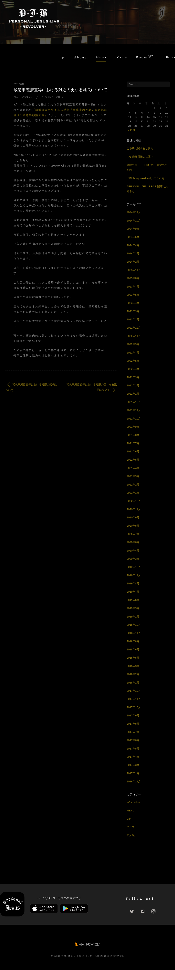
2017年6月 (133, 740)
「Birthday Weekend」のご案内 (145, 178)
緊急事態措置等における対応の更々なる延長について (91, 388)
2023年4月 (133, 302)
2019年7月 (133, 591)
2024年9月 (133, 228)
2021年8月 (133, 434)
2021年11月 (134, 410)
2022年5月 (133, 360)
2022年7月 (133, 352)
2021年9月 (133, 426)
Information (50, 96)
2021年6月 (133, 451)
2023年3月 (133, 311)
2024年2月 (133, 261)
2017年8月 (133, 723)
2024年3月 (133, 253)
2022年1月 (133, 393)
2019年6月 (133, 600)
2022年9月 (133, 344)
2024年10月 (134, 220)
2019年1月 (133, 616)
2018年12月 (134, 624)
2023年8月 (133, 278)
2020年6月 (133, 542)
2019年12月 (134, 566)
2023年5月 (133, 294)
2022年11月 (134, 336)
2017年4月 (133, 756)
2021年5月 (133, 459)
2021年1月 (133, 492)
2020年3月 (133, 558)
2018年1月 (133, 682)
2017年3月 (133, 764)
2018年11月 (134, 632)
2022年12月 (134, 327)
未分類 (131, 835)
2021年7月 (133, 443)
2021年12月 (134, 402)
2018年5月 (133, 657)
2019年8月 (133, 583)
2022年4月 (133, 368)
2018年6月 (133, 649)
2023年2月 (133, 319)
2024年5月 (133, 236)
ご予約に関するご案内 (140, 148)
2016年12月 (134, 781)
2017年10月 (134, 707)
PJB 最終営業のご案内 (140, 156)
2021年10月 (134, 418)
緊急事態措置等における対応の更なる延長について (60, 89)
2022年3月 (133, 377)
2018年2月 (133, 674)
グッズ (131, 827)
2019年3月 (133, 608)
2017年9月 (133, 715)
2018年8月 (133, 641)
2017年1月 (133, 773)
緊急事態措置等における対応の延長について (31, 387)
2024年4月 (133, 245)
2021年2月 (133, 484)
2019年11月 (134, 575)
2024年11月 (134, 212)
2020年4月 (133, 550)
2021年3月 (133, 476)
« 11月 (131, 130)
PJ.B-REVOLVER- (24, 96)
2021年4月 (133, 468)
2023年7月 (133, 286)
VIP (129, 818)
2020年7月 (133, 534)
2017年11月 (134, 698)
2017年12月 (134, 690)
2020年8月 (133, 525)
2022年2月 (133, 385)
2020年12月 (134, 500)
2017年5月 (133, 748)
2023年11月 (134, 270)
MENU (130, 810)
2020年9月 (133, 517)
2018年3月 (133, 666)
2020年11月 (134, 509)
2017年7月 (133, 732)
